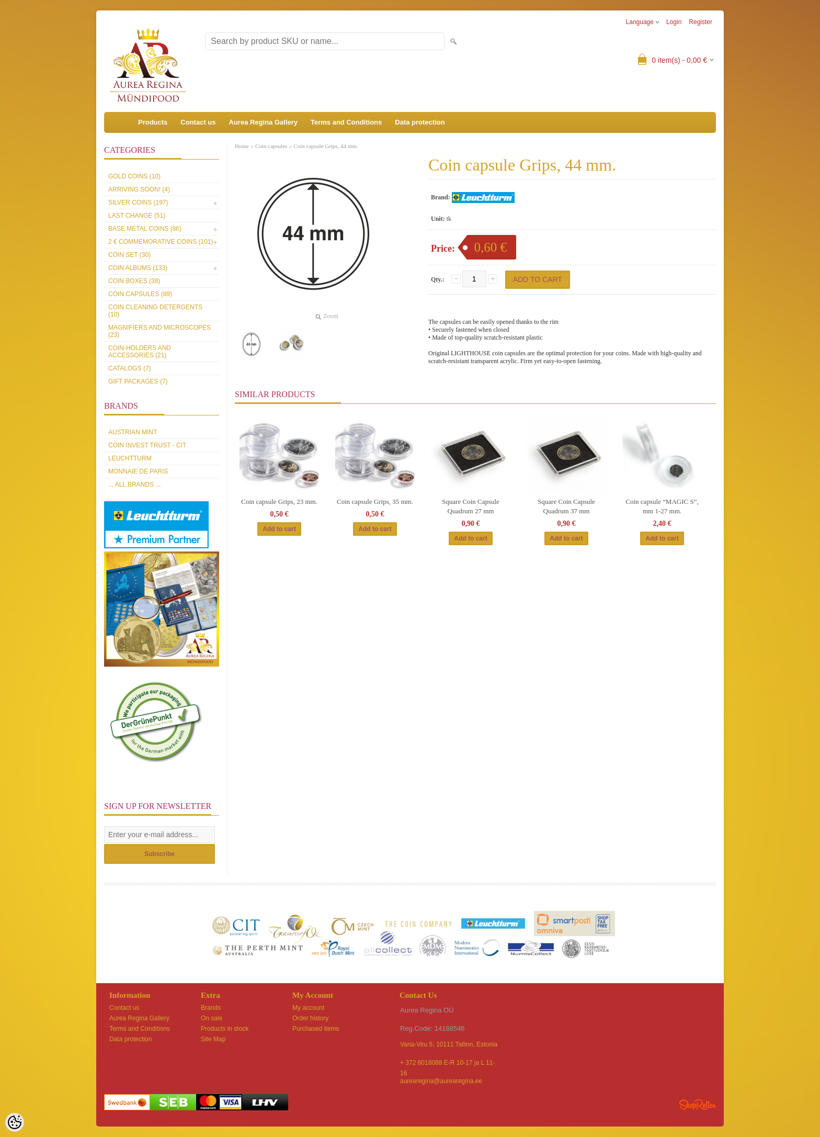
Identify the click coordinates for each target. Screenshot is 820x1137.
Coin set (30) (129, 254)
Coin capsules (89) (140, 294)
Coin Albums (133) (137, 268)
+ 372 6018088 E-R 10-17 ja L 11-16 (447, 1063)
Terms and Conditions (346, 122)
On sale (211, 1018)
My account (308, 1007)
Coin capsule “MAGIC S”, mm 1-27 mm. (661, 506)
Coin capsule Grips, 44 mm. (325, 146)
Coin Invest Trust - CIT (147, 445)
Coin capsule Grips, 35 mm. (375, 501)
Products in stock (224, 1028)
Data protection (420, 122)
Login (673, 22)
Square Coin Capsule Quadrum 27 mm (470, 506)
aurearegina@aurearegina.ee (441, 1081)
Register (700, 22)
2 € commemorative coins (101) (160, 241)
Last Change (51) (136, 215)
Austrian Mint (132, 432)
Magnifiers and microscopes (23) (159, 331)
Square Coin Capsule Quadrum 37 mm (566, 506)
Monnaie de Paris (138, 471)
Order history (310, 1018)
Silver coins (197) (138, 202)
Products (152, 122)
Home (242, 146)
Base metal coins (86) (144, 228)
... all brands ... (134, 484)
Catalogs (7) (129, 368)
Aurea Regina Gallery (263, 122)
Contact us (197, 122)
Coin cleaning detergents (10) (155, 310)
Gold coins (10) (134, 176)
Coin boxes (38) (134, 281)
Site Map (213, 1039)
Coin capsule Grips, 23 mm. (279, 501)
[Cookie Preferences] (14, 1122)
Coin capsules (271, 146)
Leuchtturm (130, 458)
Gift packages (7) (138, 381)
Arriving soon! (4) (139, 189)
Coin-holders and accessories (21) (139, 351)
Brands (211, 1007)
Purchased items (315, 1028)
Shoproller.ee (697, 1104)
